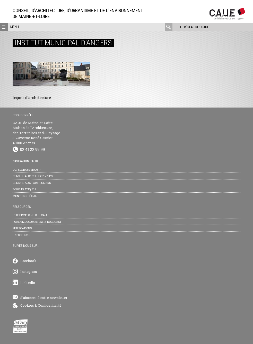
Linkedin (27, 282)
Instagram (28, 271)
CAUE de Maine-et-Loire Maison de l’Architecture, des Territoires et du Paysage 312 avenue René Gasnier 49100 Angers (36, 132)
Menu (14, 27)
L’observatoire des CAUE (31, 215)
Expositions (21, 235)
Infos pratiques (24, 189)
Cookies (27, 305)
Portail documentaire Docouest (37, 222)
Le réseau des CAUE (194, 27)
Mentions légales (26, 196)
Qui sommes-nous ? (26, 169)
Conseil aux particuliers (32, 183)
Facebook (28, 260)
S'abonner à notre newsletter (43, 297)
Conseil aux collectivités (33, 176)
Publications (22, 228)
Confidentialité (50, 305)
